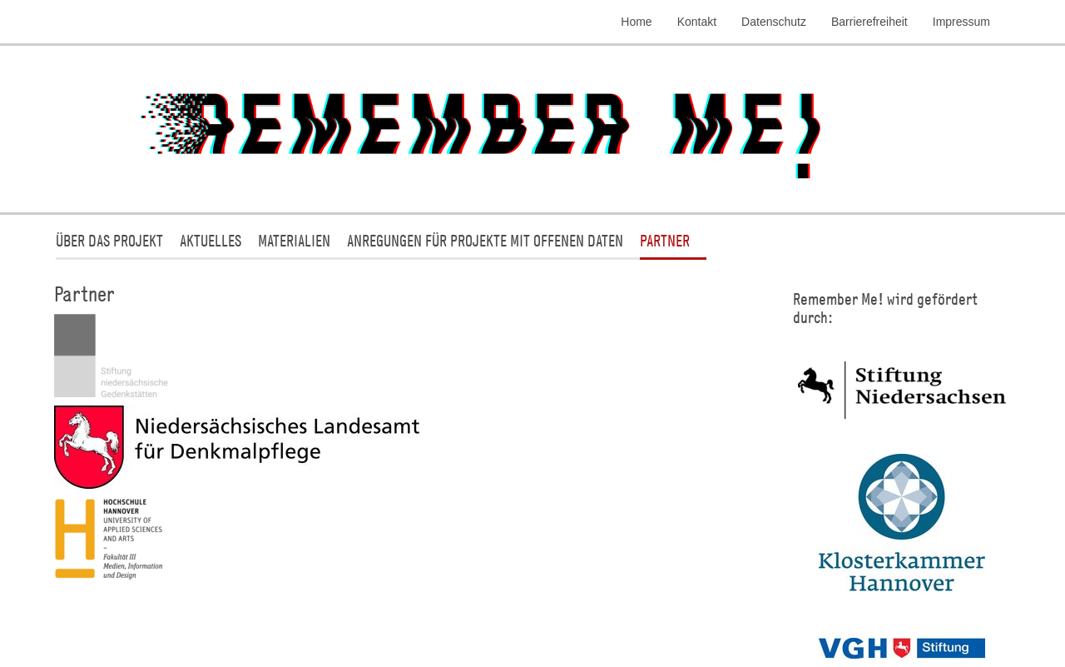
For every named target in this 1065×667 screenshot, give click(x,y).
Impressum (961, 21)
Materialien (294, 240)
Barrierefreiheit (869, 21)
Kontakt (696, 21)
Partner (665, 240)
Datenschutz (773, 21)
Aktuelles (210, 240)
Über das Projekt (109, 240)
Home (636, 21)
